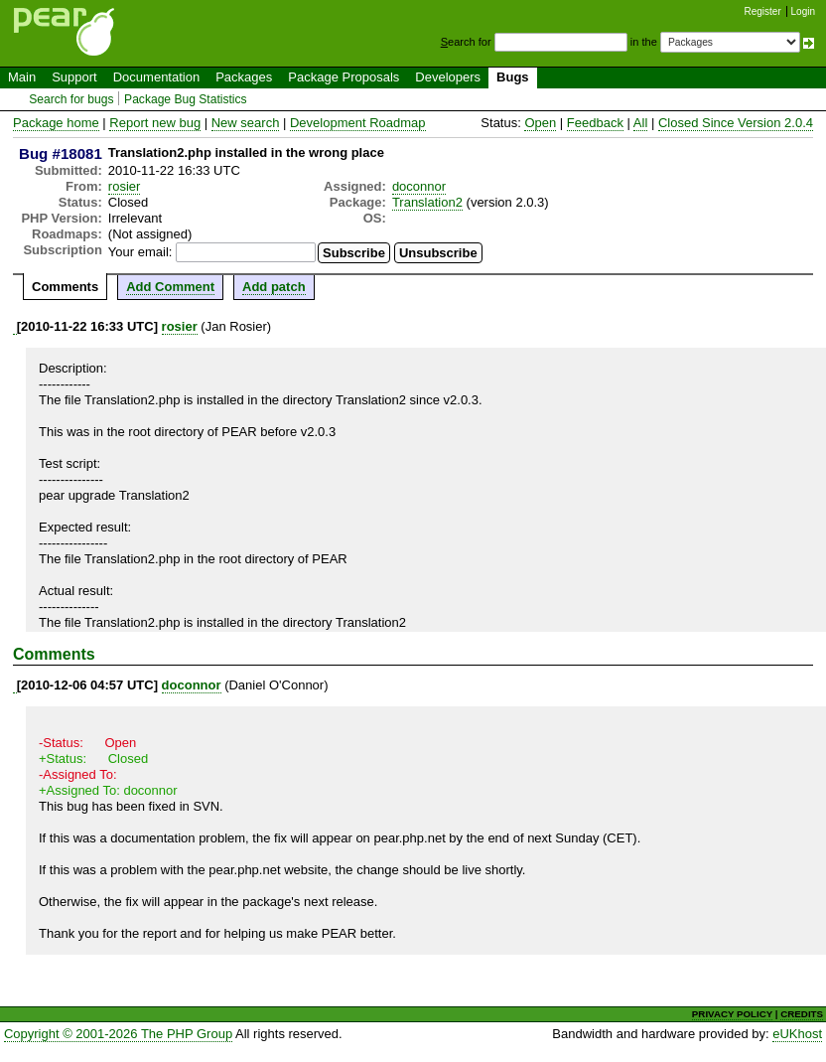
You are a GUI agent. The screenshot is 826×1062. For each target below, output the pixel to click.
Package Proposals (343, 77)
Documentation (156, 77)
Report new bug (155, 122)
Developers (448, 77)
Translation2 (427, 202)
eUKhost (797, 1033)
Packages (243, 77)
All (640, 122)
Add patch (274, 286)
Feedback (595, 122)
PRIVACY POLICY (732, 1013)
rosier (124, 186)
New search (245, 122)
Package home (56, 122)
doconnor (419, 186)
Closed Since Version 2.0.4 (735, 122)
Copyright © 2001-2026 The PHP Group (118, 1033)
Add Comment (170, 286)
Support (74, 77)
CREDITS (801, 1013)
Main (22, 77)
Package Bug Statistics (185, 99)
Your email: (140, 251)
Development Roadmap (358, 122)
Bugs (512, 77)
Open (540, 122)
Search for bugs (71, 99)
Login (803, 11)
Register (763, 11)
